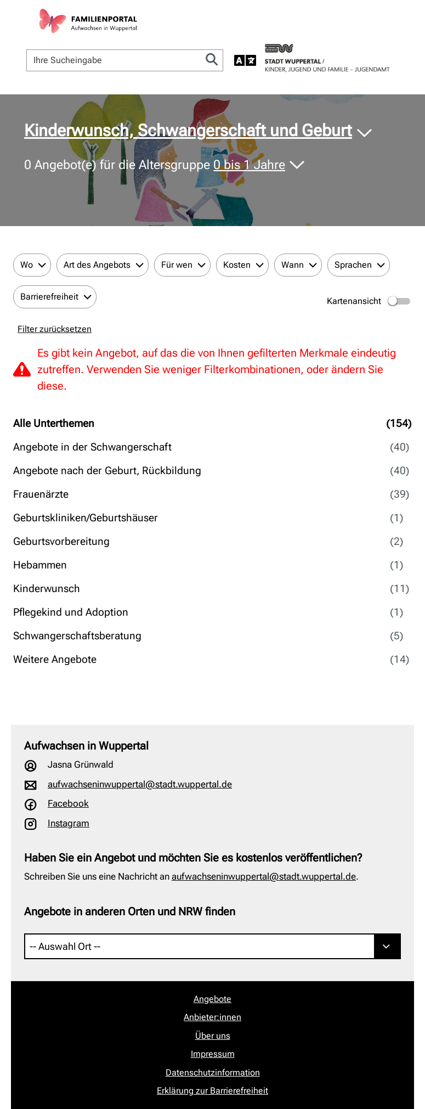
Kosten (237, 265)
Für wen (176, 265)
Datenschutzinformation (213, 1072)
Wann (292, 265)
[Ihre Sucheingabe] (114, 60)
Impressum (213, 1054)
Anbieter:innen (212, 1017)
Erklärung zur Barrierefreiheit (212, 1090)
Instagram (68, 823)
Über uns (212, 1036)
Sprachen (353, 265)
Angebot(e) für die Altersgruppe (156, 165)
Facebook (68, 803)
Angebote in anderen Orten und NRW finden (129, 911)
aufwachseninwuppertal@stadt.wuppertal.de (140, 784)
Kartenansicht (369, 301)
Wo (26, 265)
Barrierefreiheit (49, 296)
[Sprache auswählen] (245, 60)
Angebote (212, 999)
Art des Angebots (97, 265)
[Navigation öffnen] (401, 24)
